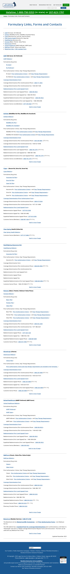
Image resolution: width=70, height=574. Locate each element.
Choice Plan (10, 360)
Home (5, 16)
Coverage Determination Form (12, 80)
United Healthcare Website (11, 403)
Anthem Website (8, 116)
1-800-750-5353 (29, 558)
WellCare (7, 47)
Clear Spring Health (10, 38)
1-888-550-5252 (38, 485)
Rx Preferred (10, 68)
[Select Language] (35, 548)
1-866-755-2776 (33, 149)
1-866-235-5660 (38, 372)
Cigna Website (8, 171)
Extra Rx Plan (10, 180)
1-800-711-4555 (38, 83)
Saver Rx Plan (10, 183)
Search (63, 7)
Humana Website (8, 294)
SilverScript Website (9, 354)
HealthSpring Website (10, 248)
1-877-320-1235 (26, 333)
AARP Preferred (11, 409)
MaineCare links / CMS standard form (15, 49)
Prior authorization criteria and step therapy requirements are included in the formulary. (32, 366)
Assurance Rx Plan (12, 177)
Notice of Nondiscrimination (49, 551)
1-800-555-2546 (38, 324)
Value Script (10, 467)
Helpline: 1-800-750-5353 (20, 12)
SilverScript (8, 44)
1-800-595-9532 (33, 92)
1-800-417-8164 (38, 201)
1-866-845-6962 (38, 266)
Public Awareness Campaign (21, 551)
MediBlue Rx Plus (11, 122)
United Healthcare (10, 45)
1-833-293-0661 (38, 140)
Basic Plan (9, 300)
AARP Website (8, 59)
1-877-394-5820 (27, 104)
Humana (7, 42)
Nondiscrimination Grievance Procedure (32, 552)
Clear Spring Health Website (12, 232)
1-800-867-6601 (32, 339)
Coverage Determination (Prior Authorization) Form (18, 198)
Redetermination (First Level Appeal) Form (16, 89)
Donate (66, 5)
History (38, 551)
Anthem (7, 35)
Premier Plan (10, 303)
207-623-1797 (56, 12)
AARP (6, 33)
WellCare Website (9, 458)
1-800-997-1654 (24, 219)
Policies (33, 551)
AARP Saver (10, 412)
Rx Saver (9, 65)
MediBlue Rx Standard (13, 125)
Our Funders (8, 551)
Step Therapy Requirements (39, 74)
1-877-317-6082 (24, 235)
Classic (8, 464)
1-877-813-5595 (26, 210)
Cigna (6, 36)
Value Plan (9, 306)
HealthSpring (8, 40)
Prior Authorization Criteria (19, 74)
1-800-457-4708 (22, 342)
